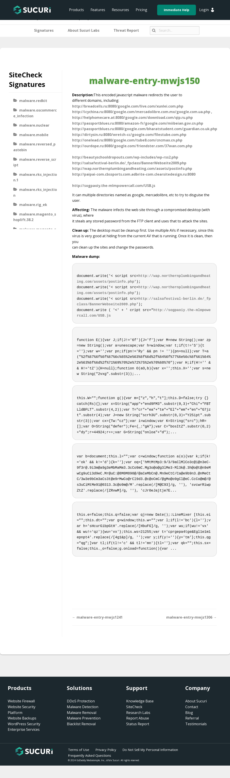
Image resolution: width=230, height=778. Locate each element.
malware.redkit (33, 100)
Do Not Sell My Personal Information (150, 749)
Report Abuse (137, 718)
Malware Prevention (84, 718)
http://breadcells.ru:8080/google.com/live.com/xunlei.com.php (127, 106)
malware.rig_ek (33, 204)
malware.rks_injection (35, 192)
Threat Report (126, 30)
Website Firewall (21, 701)
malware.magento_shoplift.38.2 (34, 217)
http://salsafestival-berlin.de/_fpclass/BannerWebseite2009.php (129, 163)
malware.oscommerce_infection (35, 113)
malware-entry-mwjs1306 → (191, 617)
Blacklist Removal (81, 723)
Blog (189, 712)
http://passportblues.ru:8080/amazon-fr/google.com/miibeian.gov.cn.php (137, 123)
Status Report (137, 723)
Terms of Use (78, 749)
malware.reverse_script (34, 162)
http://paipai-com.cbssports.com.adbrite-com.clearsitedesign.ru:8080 (133, 174)
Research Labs (138, 712)
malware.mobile (33, 134)
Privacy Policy (105, 749)
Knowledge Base (140, 701)
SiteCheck (134, 706)
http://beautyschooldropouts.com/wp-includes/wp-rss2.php (125, 157)
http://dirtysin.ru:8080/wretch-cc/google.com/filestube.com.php (129, 134)
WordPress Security (24, 723)
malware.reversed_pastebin (34, 147)
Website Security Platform (21, 709)
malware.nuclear (34, 125)
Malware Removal (81, 712)
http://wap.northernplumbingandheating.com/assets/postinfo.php (132, 168)
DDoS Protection (81, 701)
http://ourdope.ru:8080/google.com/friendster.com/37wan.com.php (132, 145)
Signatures (44, 30)
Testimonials (196, 723)
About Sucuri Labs (83, 30)
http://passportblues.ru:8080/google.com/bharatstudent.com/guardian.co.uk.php (144, 128)
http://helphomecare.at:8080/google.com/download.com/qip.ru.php (132, 117)
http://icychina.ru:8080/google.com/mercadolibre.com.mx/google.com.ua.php (141, 111)
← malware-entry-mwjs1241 (97, 617)
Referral (192, 718)
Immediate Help (176, 10)
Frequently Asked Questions (89, 755)
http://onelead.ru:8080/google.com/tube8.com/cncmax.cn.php (127, 140)
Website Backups (22, 718)
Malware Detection (82, 706)
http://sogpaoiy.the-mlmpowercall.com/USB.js (113, 185)
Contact (191, 706)
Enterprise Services (24, 729)
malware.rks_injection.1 (35, 177)
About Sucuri (196, 701)
